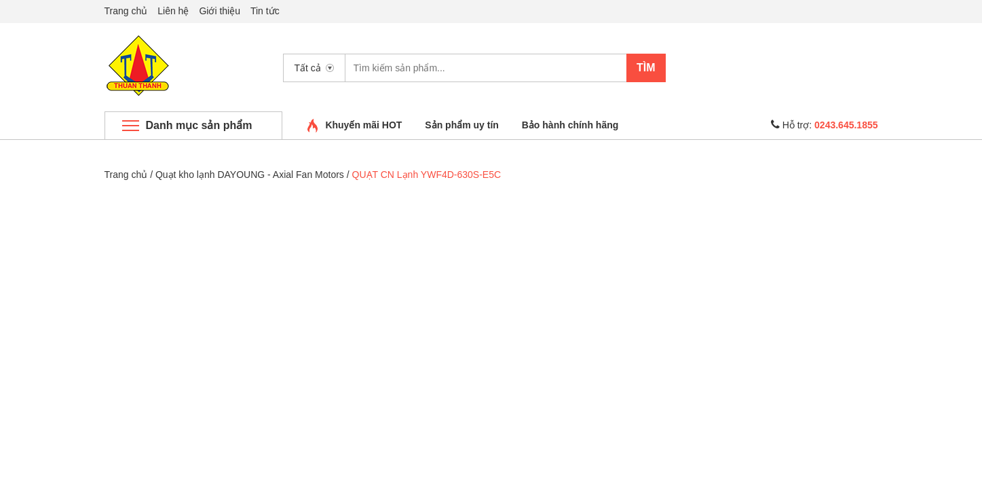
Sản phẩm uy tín (462, 125)
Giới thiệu (219, 10)
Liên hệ (173, 10)
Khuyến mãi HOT (363, 125)
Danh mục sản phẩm (199, 125)
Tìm (646, 67)
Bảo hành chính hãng (570, 125)
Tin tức (265, 10)
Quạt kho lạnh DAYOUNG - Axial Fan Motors (249, 174)
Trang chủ (126, 10)
